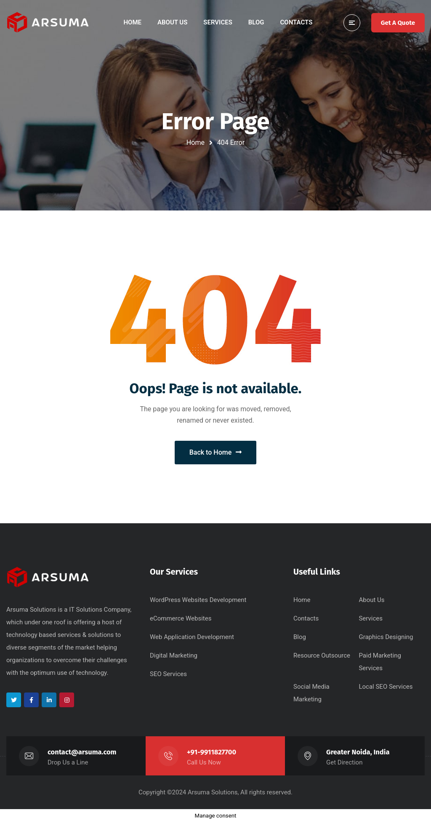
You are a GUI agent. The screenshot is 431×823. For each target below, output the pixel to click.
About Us (371, 600)
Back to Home (215, 452)
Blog (299, 637)
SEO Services (168, 674)
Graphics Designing (386, 637)
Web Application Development (192, 637)
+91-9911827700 (211, 752)
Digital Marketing (173, 655)
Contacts (306, 618)
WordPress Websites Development (198, 600)
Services (371, 618)
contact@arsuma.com (82, 752)
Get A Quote (398, 23)
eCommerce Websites (180, 618)
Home (195, 142)
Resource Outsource (321, 655)
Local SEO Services (385, 686)
